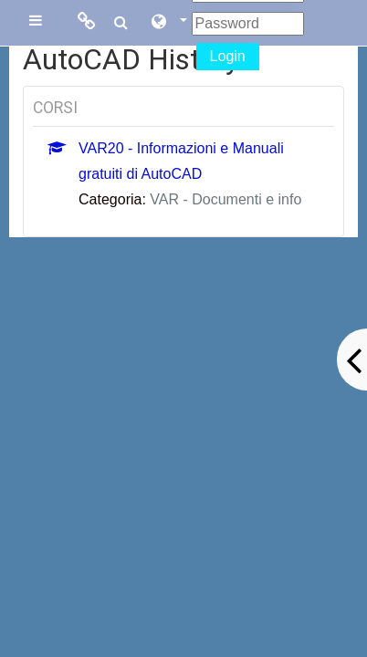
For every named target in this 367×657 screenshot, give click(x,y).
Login (228, 56)
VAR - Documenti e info (225, 199)
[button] (168, 22)
